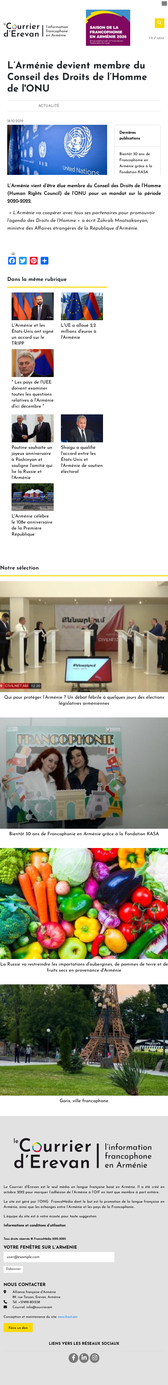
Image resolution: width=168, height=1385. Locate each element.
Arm (160, 38)
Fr (151, 38)
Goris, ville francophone (84, 1101)
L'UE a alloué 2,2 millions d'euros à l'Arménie (78, 331)
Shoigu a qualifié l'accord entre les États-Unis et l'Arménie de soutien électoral (82, 459)
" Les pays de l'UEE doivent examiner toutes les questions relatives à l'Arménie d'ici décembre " (33, 394)
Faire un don (18, 1328)
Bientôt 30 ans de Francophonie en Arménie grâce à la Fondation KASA (84, 834)
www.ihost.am (68, 1317)
